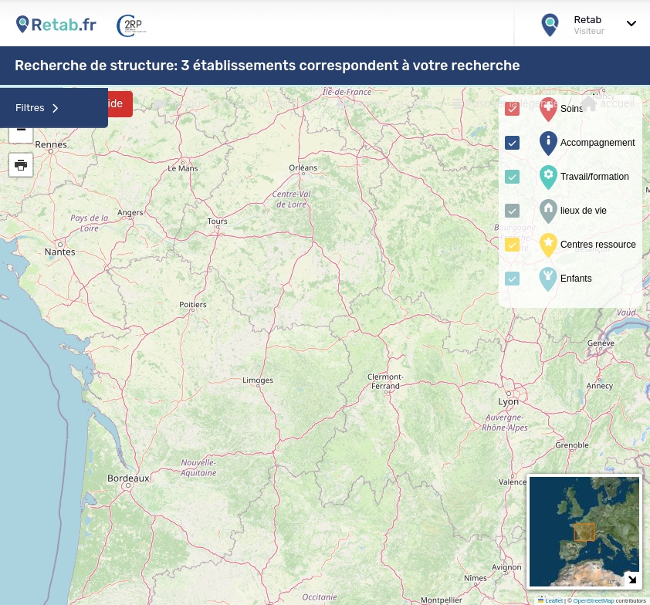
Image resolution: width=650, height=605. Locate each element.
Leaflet (550, 600)
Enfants (564, 279)
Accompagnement (585, 143)
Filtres (37, 107)
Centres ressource (586, 245)
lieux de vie (571, 211)
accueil (607, 104)
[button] (20, 131)
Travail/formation (582, 177)
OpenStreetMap (594, 600)
